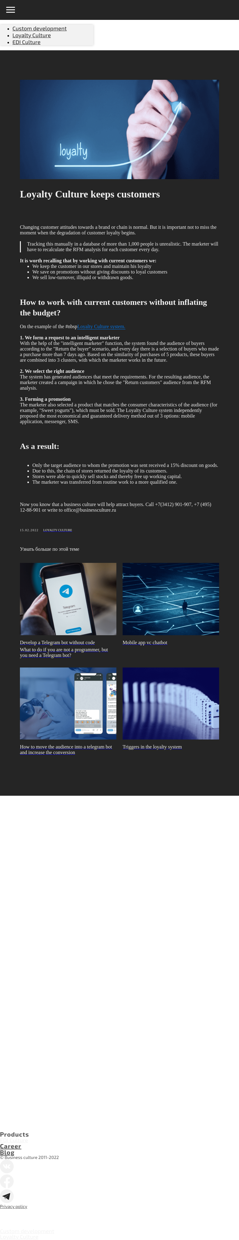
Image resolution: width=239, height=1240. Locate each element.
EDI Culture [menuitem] (26, 41)
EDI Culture (14, 1140)
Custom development (27, 1231)
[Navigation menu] (10, 10)
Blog (7, 1152)
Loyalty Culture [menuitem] (31, 35)
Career (10, 1146)
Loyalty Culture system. (101, 326)
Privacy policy (13, 1206)
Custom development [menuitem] (39, 28)
